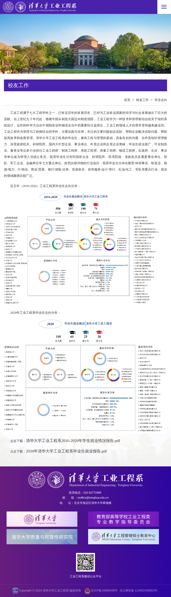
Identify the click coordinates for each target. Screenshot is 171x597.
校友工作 (142, 100)
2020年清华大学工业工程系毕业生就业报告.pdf (66, 451)
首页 (127, 100)
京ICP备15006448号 (101, 591)
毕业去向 (160, 100)
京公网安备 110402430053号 (138, 590)
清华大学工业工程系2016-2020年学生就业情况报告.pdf (73, 441)
